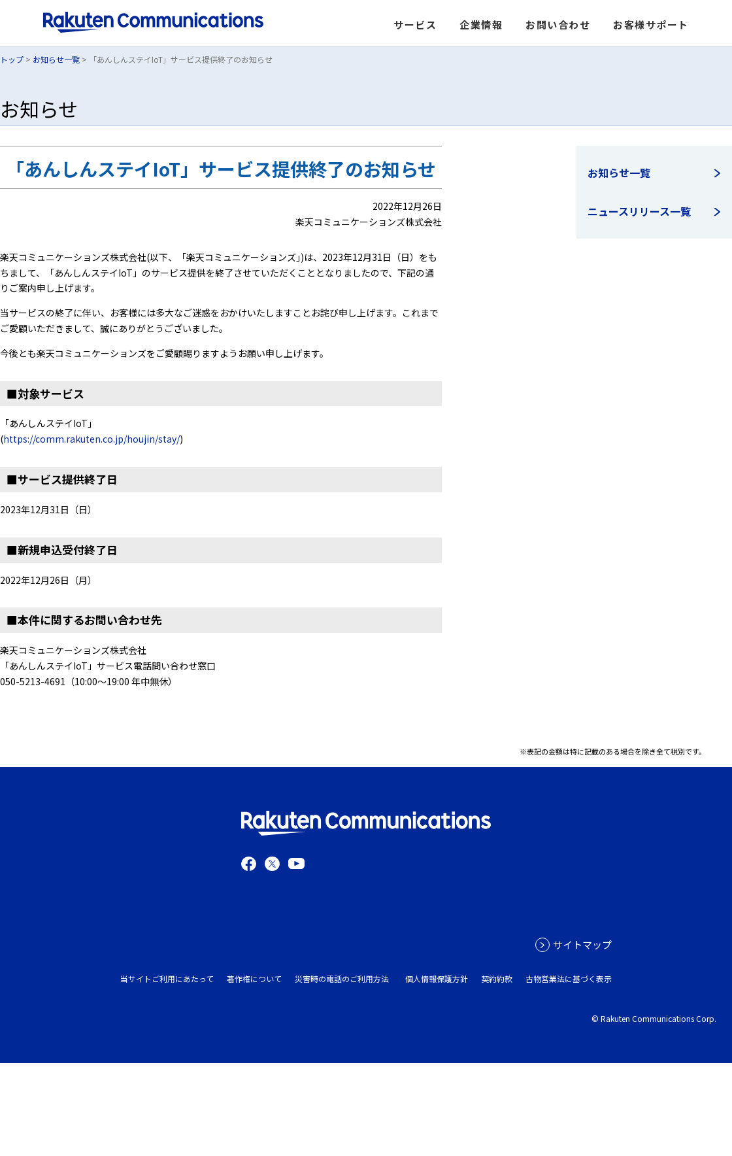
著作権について (254, 978)
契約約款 (496, 978)
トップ (12, 59)
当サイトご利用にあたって (167, 978)
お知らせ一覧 (56, 59)
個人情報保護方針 (436, 978)
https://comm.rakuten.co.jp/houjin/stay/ (91, 438)
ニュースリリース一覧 (639, 211)
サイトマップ (582, 944)
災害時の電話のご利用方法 (342, 978)
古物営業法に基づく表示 (568, 978)
